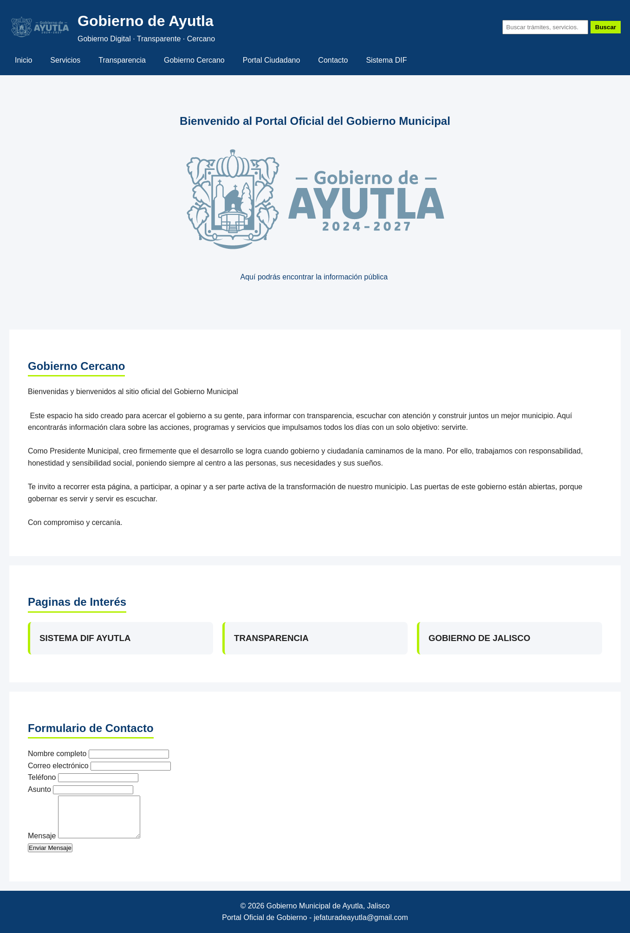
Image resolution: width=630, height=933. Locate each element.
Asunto (39, 789)
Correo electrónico (58, 766)
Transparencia (122, 60)
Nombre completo (57, 754)
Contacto (333, 60)
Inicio (23, 60)
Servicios (65, 60)
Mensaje (42, 836)
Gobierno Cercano (194, 60)
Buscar (605, 27)
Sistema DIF (386, 60)
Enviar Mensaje (50, 847)
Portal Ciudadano (271, 60)
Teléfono (42, 777)
